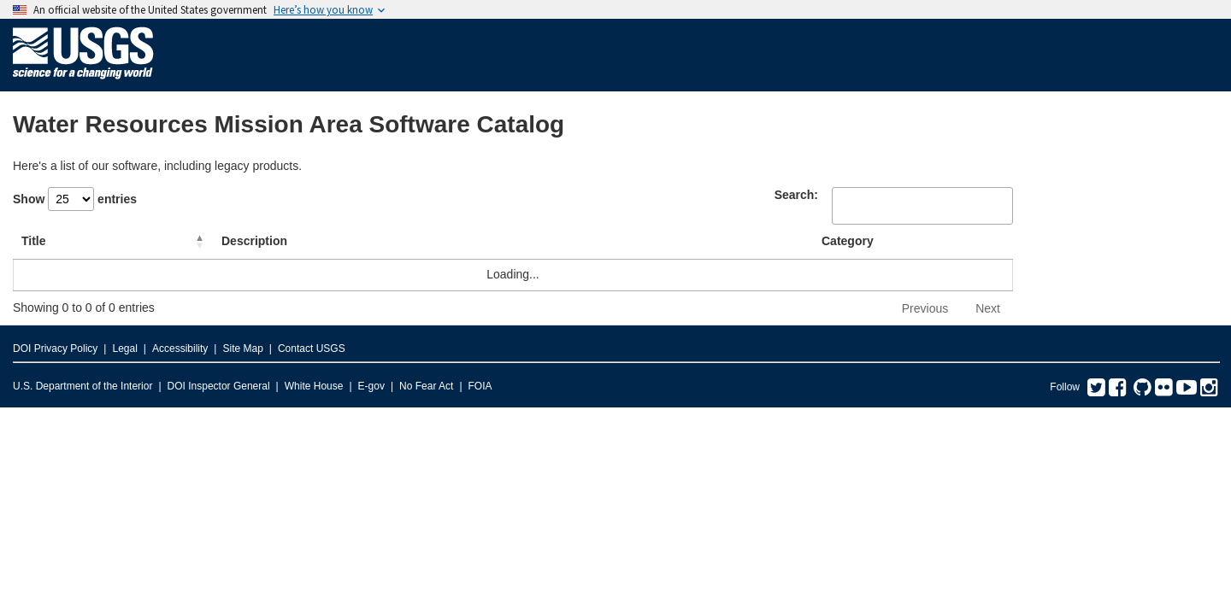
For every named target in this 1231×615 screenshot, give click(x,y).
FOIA (480, 386)
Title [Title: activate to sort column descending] (33, 241)
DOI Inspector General (219, 386)
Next (987, 308)
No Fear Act (426, 386)
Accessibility (180, 348)
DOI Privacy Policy (55, 348)
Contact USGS (311, 348)
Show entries (75, 199)
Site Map (242, 348)
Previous (925, 308)
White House (314, 386)
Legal (124, 348)
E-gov (371, 386)
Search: (796, 195)
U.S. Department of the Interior (82, 386)
